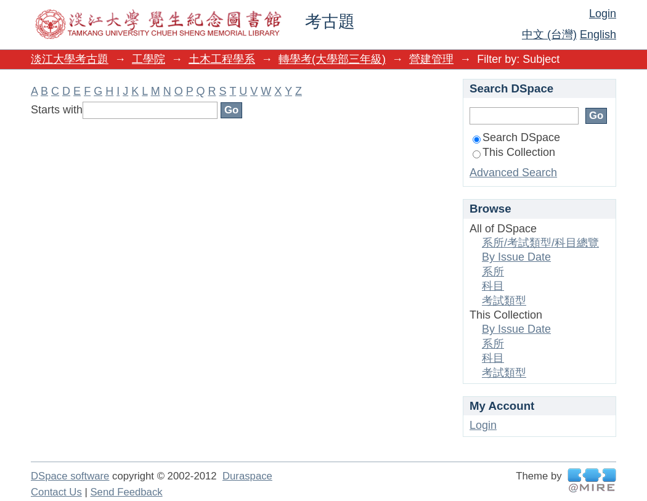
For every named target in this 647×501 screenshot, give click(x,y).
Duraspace (247, 476)
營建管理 (431, 59)
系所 (493, 272)
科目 (493, 286)
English (598, 34)
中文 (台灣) (549, 34)
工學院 (148, 59)
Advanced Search (513, 172)
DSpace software (70, 476)
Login (602, 13)
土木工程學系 (222, 59)
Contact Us (56, 492)
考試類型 (504, 301)
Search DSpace (516, 137)
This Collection (514, 152)
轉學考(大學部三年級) (332, 59)
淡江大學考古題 (69, 59)
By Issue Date (516, 257)
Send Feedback (126, 492)
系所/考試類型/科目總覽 (540, 243)
